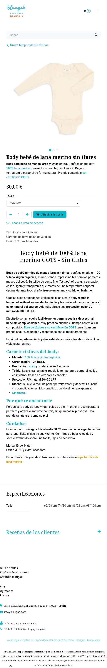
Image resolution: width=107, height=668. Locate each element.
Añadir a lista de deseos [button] (24, 223)
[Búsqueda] (96, 35)
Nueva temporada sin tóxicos (27, 45)
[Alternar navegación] (96, 11)
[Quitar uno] (10, 214)
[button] (11, 149)
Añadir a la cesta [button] (49, 214)
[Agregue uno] (27, 214)
